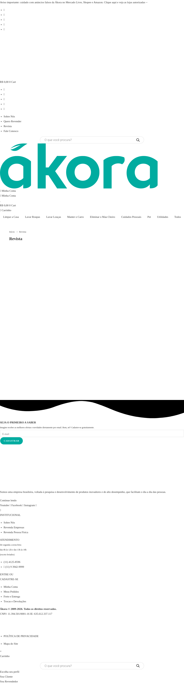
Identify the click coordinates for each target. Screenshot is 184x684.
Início (12, 231)
